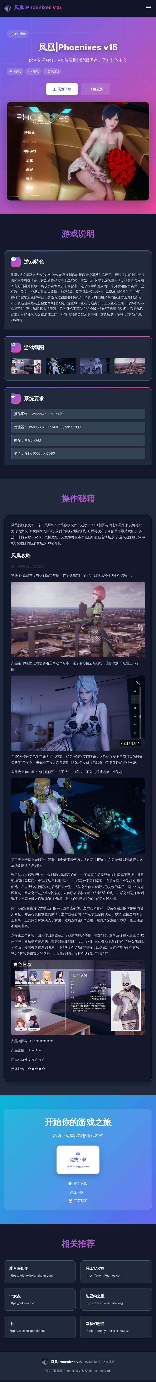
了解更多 (96, 89)
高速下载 (62, 89)
